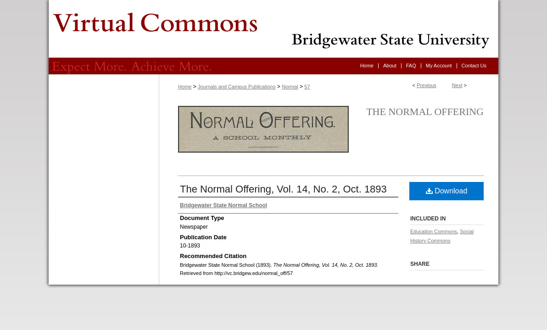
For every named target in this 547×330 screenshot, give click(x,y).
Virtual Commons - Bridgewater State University (273, 29)
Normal (290, 86)
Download (447, 191)
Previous (426, 85)
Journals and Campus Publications (236, 86)
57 (307, 86)
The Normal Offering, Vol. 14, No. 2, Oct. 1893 (283, 189)
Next (457, 85)
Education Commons (433, 231)
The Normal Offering (425, 111)
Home (184, 86)
